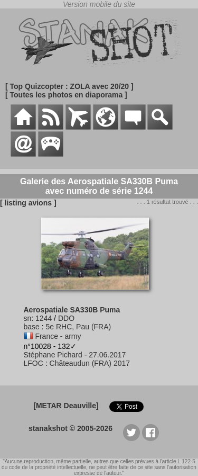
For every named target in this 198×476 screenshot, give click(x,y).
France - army (58, 336)
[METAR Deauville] (65, 405)
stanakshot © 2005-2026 (70, 428)
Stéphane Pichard (53, 355)
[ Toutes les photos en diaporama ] (66, 95)
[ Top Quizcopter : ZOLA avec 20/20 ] (69, 86)
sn (28, 318)
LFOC (33, 363)
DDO (66, 318)
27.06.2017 (107, 355)
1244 (43, 318)
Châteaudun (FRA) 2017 (90, 363)
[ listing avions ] (28, 203)
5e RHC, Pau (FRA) (78, 326)
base (32, 326)
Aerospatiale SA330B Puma (72, 310)
